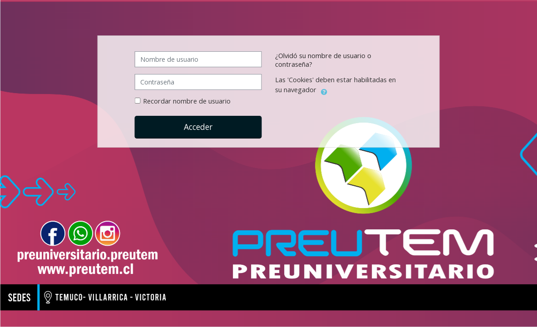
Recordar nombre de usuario (187, 101)
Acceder (198, 126)
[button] (324, 90)
